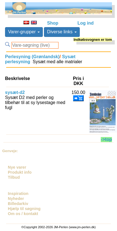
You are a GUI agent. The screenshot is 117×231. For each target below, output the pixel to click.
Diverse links (61, 31)
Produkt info (20, 172)
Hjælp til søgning (24, 208)
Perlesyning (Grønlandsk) (32, 56)
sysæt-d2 (15, 92)
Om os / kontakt (23, 213)
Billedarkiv (18, 203)
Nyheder (16, 198)
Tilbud (14, 177)
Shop (52, 23)
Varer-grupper (24, 31)
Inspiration (18, 193)
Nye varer (17, 167)
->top (106, 139)
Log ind (86, 23)
